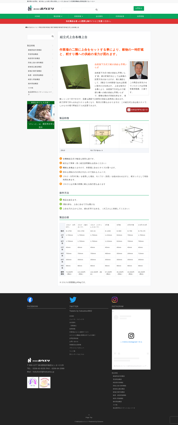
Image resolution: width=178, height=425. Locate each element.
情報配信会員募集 (75, 345)
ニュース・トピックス (76, 319)
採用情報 (140, 16)
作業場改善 (120, 16)
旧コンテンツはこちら (76, 354)
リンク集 (72, 351)
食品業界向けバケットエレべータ (40, 93)
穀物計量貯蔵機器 (35, 71)
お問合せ (138, 8)
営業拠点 (74, 325)
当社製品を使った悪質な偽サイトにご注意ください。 (89, 21)
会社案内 (99, 16)
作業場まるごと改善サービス (79, 332)
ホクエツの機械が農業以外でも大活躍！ (82, 335)
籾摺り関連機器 (34, 79)
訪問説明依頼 (73, 338)
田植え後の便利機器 (35, 62)
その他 (30, 88)
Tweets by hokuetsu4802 (80, 311)
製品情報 (57, 16)
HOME (37, 16)
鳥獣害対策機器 (34, 58)
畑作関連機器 (33, 83)
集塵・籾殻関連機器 (35, 75)
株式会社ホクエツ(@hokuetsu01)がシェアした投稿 (133, 366)
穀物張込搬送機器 (35, 67)
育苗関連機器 (33, 54)
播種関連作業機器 (35, 50)
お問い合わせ (73, 341)
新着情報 (77, 16)
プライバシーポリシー (76, 348)
